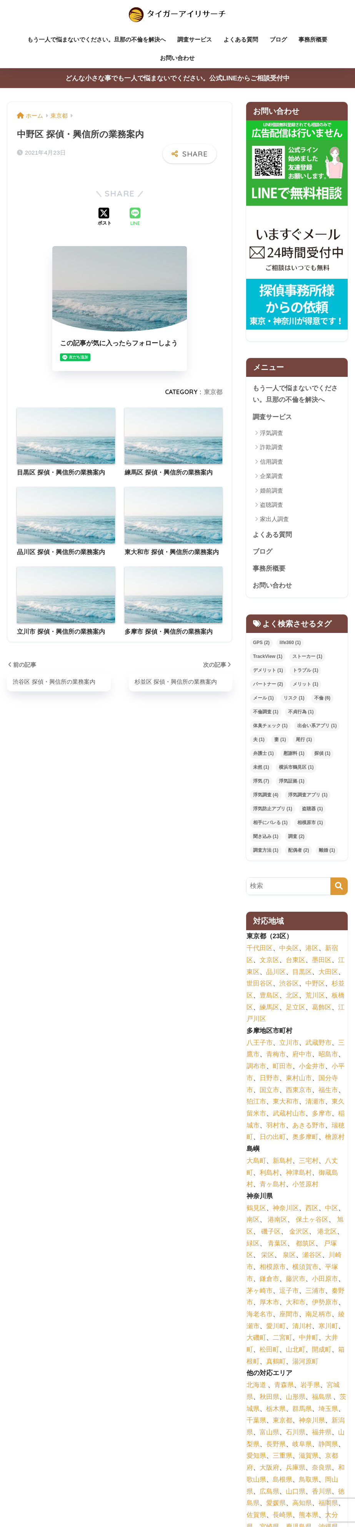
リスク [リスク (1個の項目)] (293, 699)
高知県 (302, 1504)
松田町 (269, 1350)
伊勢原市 (325, 1303)
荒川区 (315, 996)
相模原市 (273, 1268)
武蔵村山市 (289, 1114)
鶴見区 (256, 1209)
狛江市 (256, 1103)
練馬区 (269, 1008)
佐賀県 (256, 1516)
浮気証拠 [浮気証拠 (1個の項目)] (291, 782)
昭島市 (328, 1055)
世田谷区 (260, 985)
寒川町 (328, 1327)
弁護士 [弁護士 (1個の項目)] (263, 755)
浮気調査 (271, 433)
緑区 (253, 1244)
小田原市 (325, 1280)
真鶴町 (276, 1362)
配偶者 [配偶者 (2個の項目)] (298, 851)
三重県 (282, 1457)
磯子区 (271, 1232)
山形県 (295, 1398)
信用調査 (271, 462)
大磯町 (256, 1339)
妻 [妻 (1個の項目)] (280, 741)
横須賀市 (305, 1268)
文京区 (269, 961)
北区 (292, 996)
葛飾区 (322, 1008)
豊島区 (269, 996)
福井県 (322, 1433)
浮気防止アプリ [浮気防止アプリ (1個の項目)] (272, 810)
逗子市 (289, 1292)
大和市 (295, 1303)
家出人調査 (274, 519)
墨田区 (322, 961)
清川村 (302, 1327)
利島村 (269, 1173)
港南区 (277, 1221)
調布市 (256, 1067)
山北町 (295, 1350)
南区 (253, 1221)
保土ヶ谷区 (312, 1221)
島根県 (282, 1480)
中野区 (315, 985)
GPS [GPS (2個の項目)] (261, 644)
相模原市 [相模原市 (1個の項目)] (310, 823)
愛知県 (256, 1457)
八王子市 (260, 1043)
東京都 (213, 392)
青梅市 (276, 1055)
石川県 (295, 1433)
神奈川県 (312, 1421)
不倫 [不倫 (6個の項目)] (322, 699)
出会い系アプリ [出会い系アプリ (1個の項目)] (317, 727)
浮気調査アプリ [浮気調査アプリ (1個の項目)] (307, 796)
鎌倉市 (269, 1280)
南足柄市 (318, 1315)
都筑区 (305, 1244)
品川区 (276, 973)
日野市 (269, 1079)
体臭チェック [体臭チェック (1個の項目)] (270, 727)
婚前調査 (271, 491)
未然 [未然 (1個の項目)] (261, 768)
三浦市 (315, 1292)
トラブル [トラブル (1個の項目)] (305, 671)
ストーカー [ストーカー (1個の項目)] (307, 658)
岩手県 (310, 1386)
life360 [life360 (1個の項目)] (290, 644)
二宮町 (282, 1339)
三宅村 (308, 1162)
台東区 (295, 961)
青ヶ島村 (273, 1185)
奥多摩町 (305, 1138)
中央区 (289, 949)
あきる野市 (308, 1126)
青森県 (284, 1386)
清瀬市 (315, 1103)
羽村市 (276, 1126)
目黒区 (302, 973)
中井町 (308, 1339)
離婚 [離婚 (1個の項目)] (327, 851)
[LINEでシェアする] (135, 217)
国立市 (269, 1091)
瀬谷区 (312, 1256)
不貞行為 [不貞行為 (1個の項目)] (300, 713)
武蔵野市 (318, 1043)
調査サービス (194, 39)
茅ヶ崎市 (260, 1292)
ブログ (278, 39)
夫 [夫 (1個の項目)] (259, 741)
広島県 (269, 1492)
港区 (311, 949)
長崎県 (282, 1516)
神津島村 (299, 1173)
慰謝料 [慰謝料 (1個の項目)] (293, 755)
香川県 (322, 1492)
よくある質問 (240, 39)
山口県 (295, 1492)
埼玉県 (328, 1410)
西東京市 (299, 1091)
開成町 (322, 1350)
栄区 (267, 1256)
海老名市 (260, 1315)
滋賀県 (308, 1457)
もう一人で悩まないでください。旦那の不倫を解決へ (96, 39)
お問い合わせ (177, 58)
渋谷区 (289, 985)
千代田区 (260, 949)
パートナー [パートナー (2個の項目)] (268, 685)
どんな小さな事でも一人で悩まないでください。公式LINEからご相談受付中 (177, 78)
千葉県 (256, 1421)
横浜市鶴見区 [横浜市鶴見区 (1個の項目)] (296, 768)
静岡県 (328, 1445)
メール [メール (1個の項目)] (263, 699)
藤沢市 (295, 1280)
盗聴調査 (271, 505)
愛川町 (276, 1327)
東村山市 (299, 1079)
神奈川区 (286, 1209)
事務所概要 (312, 39)
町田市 (282, 1067)
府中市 (302, 1055)
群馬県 (302, 1410)
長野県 (276, 1445)
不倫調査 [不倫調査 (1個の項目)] (265, 713)
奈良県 (322, 1468)
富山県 (269, 1433)
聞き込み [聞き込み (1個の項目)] (265, 837)
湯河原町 (305, 1362)
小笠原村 (305, 1185)
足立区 (295, 1008)
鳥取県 (308, 1480)
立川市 (289, 1043)
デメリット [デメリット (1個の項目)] (268, 671)
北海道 (256, 1386)
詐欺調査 (271, 448)
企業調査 (271, 476)
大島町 (256, 1162)
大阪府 (269, 1468)
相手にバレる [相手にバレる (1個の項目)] (270, 823)
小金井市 (312, 1067)
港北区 (327, 1232)
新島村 (282, 1162)
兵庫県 (295, 1468)
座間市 (289, 1315)
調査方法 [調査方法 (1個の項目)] (265, 851)
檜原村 (335, 1138)
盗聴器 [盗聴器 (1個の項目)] (312, 810)
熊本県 (308, 1516)
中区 (331, 1209)
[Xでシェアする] (105, 217)
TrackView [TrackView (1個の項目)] (268, 658)
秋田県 (269, 1398)
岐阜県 (302, 1445)
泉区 (289, 1256)
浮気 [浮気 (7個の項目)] (261, 782)
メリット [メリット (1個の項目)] (305, 685)
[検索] (339, 887)
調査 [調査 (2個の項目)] (296, 837)
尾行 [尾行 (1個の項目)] (304, 741)
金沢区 (299, 1232)
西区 (311, 1209)
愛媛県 (276, 1504)
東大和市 (286, 1103)
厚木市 (269, 1303)
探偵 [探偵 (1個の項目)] (322, 755)
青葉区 (277, 1244)
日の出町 (273, 1138)
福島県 (322, 1398)
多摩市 (322, 1114)
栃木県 (276, 1410)
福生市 (328, 1091)
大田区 (328, 973)
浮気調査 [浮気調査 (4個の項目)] (265, 796)
